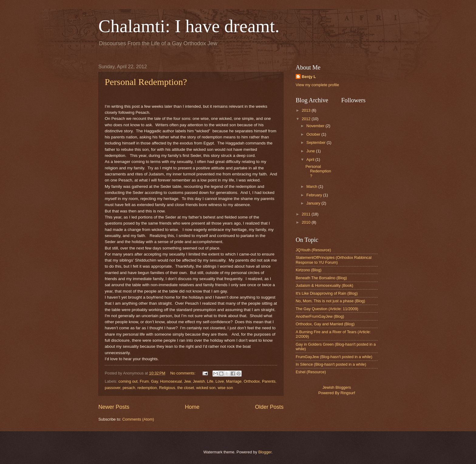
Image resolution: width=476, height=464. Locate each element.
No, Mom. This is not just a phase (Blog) (330, 301)
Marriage (234, 381)
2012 (306, 119)
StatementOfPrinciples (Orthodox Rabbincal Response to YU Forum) (334, 259)
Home (192, 407)
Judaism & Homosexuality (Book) (324, 285)
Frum (144, 381)
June (311, 151)
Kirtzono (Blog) (308, 270)
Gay (154, 381)
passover (113, 387)
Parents (268, 381)
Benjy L (309, 76)
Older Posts (269, 407)
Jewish (199, 381)
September (316, 142)
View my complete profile (317, 85)
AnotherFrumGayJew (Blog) (320, 316)
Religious (167, 387)
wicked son (206, 387)
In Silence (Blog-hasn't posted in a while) (331, 364)
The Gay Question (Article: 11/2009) (327, 309)
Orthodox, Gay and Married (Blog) (325, 324)
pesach (129, 387)
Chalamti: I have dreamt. (188, 26)
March (312, 186)
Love (220, 381)
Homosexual (171, 381)
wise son (225, 387)
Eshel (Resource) (311, 372)
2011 (306, 214)
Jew (187, 381)
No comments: (183, 373)
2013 (306, 110)
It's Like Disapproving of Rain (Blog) (327, 293)
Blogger (265, 452)
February (314, 195)
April (310, 159)
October (313, 134)
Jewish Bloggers (336, 387)
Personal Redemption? (146, 82)
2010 (306, 222)
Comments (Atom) (138, 419)
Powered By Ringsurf (336, 393)
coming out (128, 381)
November (315, 126)
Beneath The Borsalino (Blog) (321, 278)
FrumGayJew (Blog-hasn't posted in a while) (334, 356)
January (313, 203)
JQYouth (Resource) (313, 250)
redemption (147, 387)
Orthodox (252, 381)
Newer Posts (113, 407)
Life (210, 381)
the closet (185, 387)
